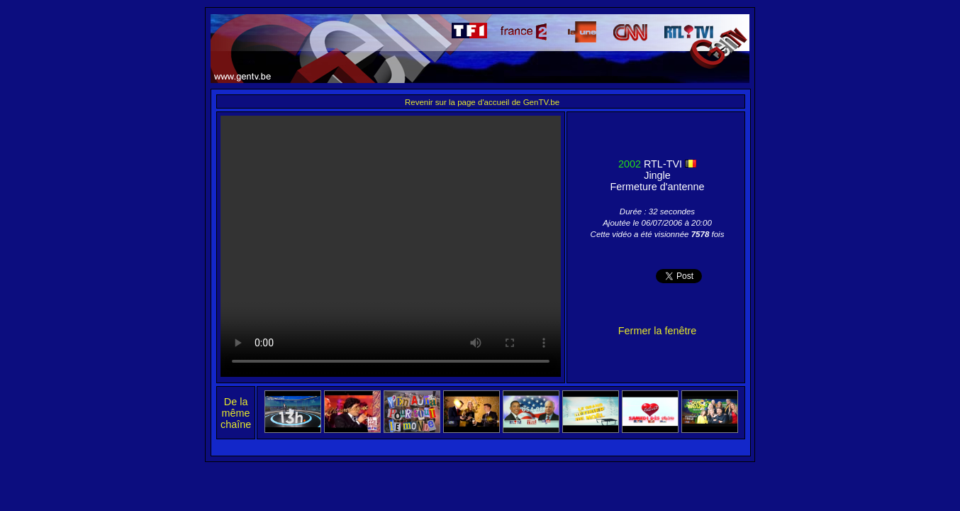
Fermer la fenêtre (657, 330)
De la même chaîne (236, 413)
